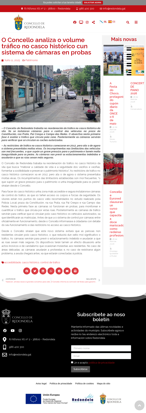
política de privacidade (102, 362)
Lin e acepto (94, 362)
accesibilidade (11, 262)
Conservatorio (137, 109)
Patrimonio (30, 60)
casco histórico (28, 262)
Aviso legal (41, 383)
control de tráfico (48, 262)
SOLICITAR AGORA (92, 2)
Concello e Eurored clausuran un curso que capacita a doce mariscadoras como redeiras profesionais (119, 213)
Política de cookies (84, 383)
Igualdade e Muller (114, 254)
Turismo (113, 142)
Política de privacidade (61, 383)
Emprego (114, 251)
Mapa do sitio (103, 383)
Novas (113, 139)
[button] (127, 22)
